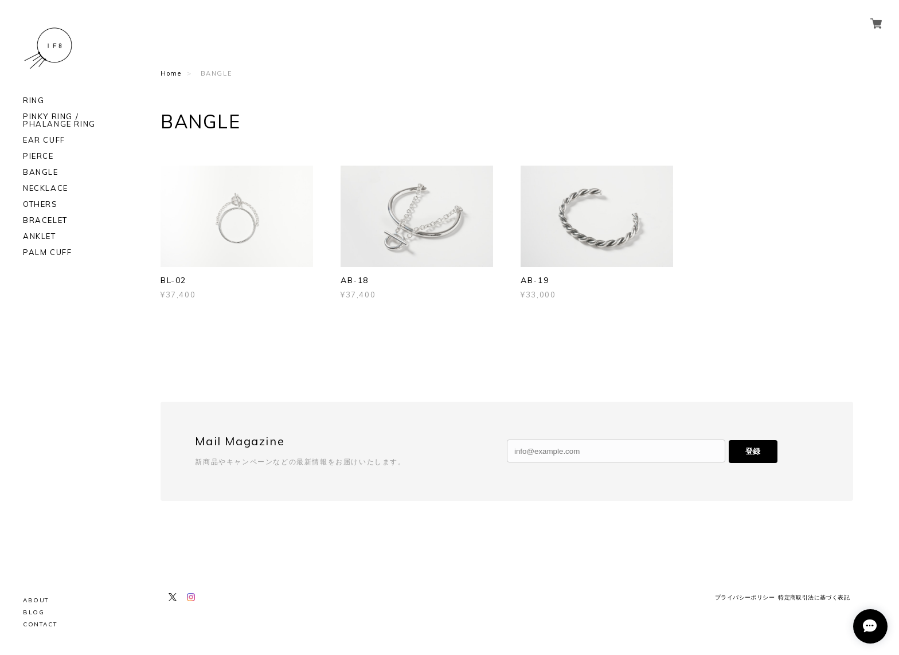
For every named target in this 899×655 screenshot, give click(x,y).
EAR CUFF (44, 140)
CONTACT (40, 624)
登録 (752, 451)
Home (171, 73)
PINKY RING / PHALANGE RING (59, 120)
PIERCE (38, 156)
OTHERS (40, 204)
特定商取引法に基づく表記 (814, 597)
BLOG (33, 612)
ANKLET (39, 236)
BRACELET (45, 220)
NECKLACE (45, 188)
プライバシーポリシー (745, 597)
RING (33, 100)
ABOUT (36, 600)
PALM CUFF (47, 252)
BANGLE (40, 172)
